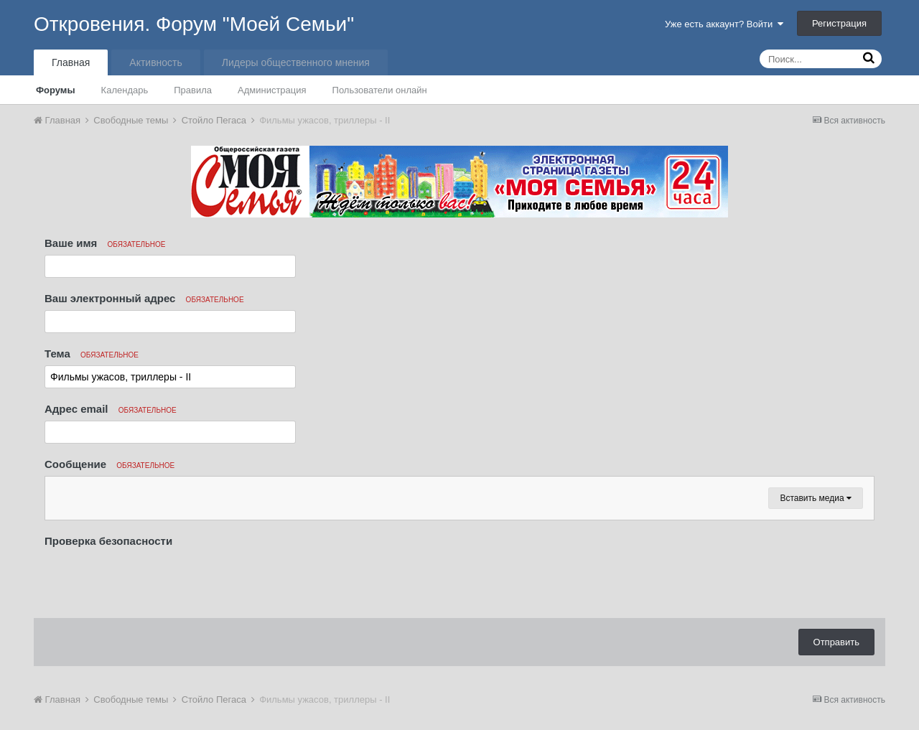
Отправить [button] (836, 642)
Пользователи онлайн (379, 90)
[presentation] (154, 579)
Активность (155, 62)
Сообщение (109, 464)
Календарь (125, 90)
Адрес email (111, 409)
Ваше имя (105, 243)
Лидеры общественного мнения (296, 62)
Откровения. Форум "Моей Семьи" (194, 24)
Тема (92, 353)
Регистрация (839, 23)
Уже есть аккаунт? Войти (724, 24)
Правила (193, 90)
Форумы (55, 90)
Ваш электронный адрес (144, 298)
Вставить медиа (816, 498)
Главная (71, 62)
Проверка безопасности (108, 541)
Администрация (272, 90)
